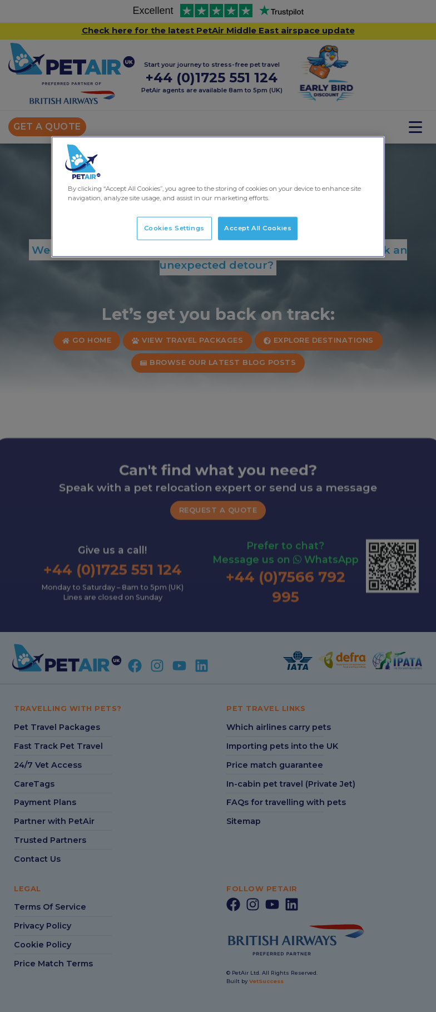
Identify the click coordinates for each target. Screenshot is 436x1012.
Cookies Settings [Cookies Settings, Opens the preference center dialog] (174, 228)
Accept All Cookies (257, 228)
